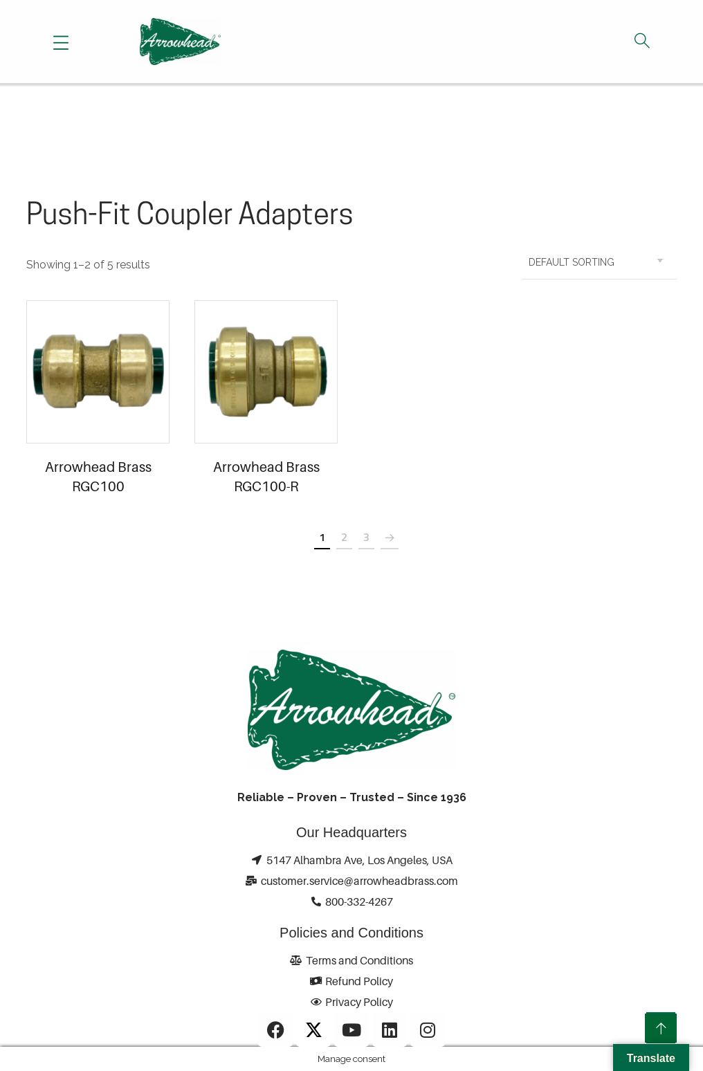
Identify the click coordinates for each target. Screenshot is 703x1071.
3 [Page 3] (366, 537)
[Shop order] (599, 262)
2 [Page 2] (344, 537)
